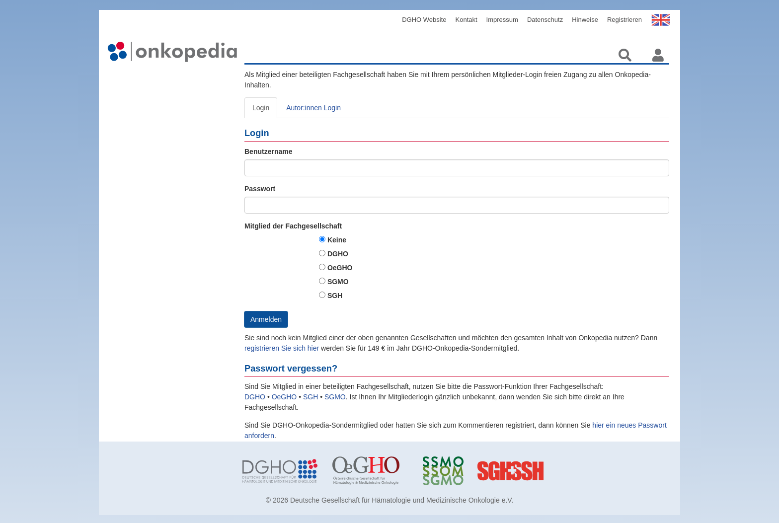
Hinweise (585, 19)
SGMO (338, 282)
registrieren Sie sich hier (282, 348)
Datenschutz (545, 19)
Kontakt (466, 19)
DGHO (337, 254)
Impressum (502, 19)
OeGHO (340, 268)
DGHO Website (424, 19)
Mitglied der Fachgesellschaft (293, 226)
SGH (334, 295)
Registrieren (624, 19)
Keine (336, 240)
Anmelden (266, 319)
